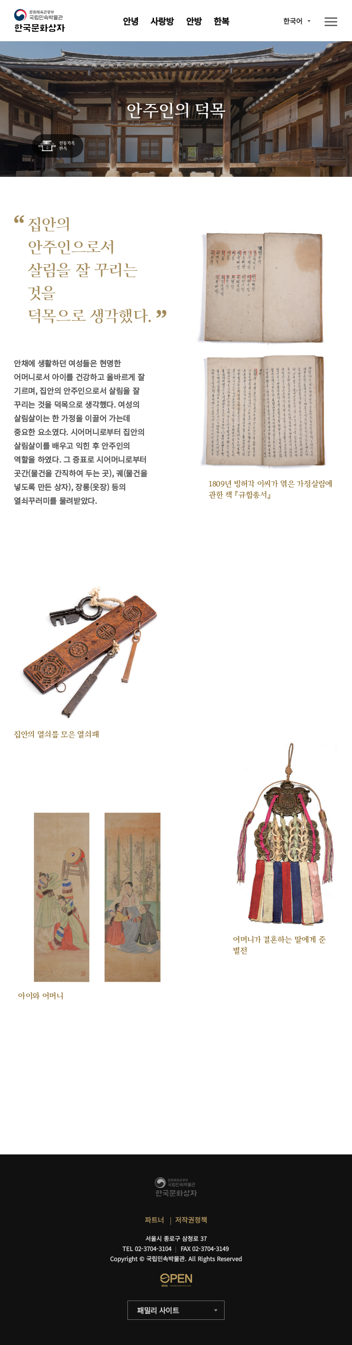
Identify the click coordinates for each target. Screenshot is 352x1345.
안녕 (130, 21)
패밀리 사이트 (158, 1310)
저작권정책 (191, 1220)
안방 (194, 21)
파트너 (154, 1220)
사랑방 (162, 21)
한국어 (292, 21)
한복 (221, 21)
